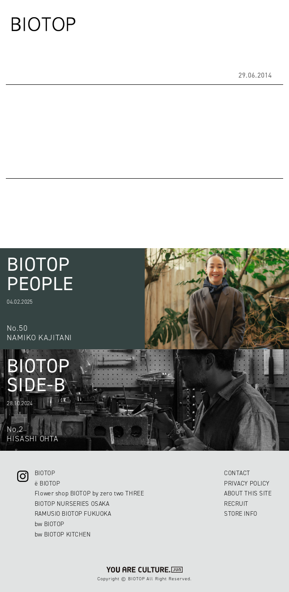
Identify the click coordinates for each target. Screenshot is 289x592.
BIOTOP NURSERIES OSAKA (72, 504)
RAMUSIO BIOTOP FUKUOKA (73, 513)
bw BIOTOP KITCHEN (63, 534)
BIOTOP (45, 473)
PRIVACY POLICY (247, 483)
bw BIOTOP (49, 524)
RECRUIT (236, 504)
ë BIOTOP (47, 483)
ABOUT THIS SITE (247, 493)
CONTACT (237, 473)
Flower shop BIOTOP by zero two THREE (89, 493)
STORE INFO (240, 513)
